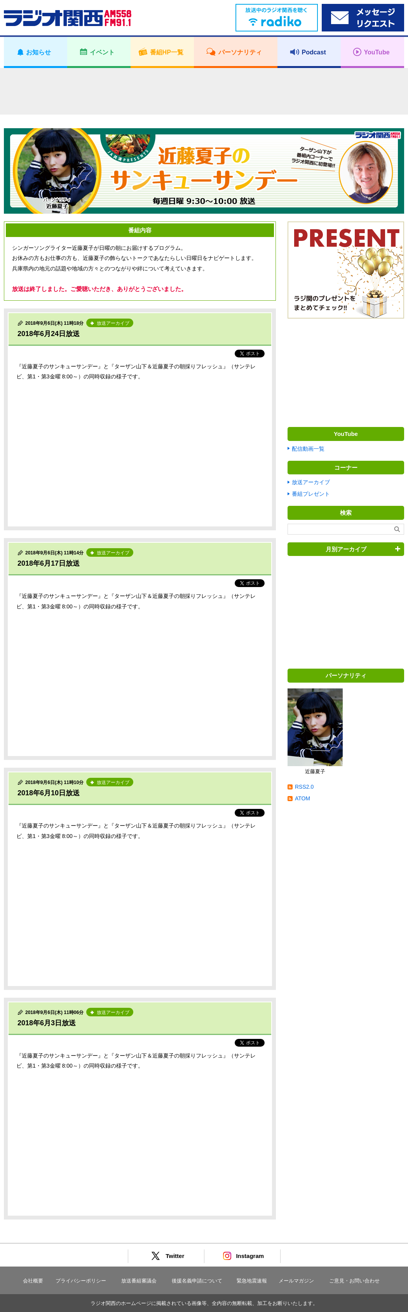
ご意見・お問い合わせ (354, 1281)
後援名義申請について (197, 1281)
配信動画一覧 (308, 449)
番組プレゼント (311, 494)
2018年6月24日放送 (48, 334)
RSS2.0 (304, 787)
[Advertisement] (204, 91)
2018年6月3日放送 (46, 1023)
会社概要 (33, 1281)
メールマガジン (296, 1281)
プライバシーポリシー (81, 1281)
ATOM (302, 798)
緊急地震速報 (252, 1281)
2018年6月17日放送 (48, 563)
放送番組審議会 (139, 1281)
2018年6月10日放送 (48, 793)
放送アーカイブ (311, 482)
